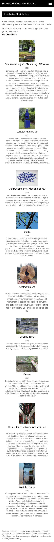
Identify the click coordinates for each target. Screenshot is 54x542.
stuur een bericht (9, 34)
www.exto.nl (27, 531)
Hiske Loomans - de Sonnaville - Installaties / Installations (20, 3)
